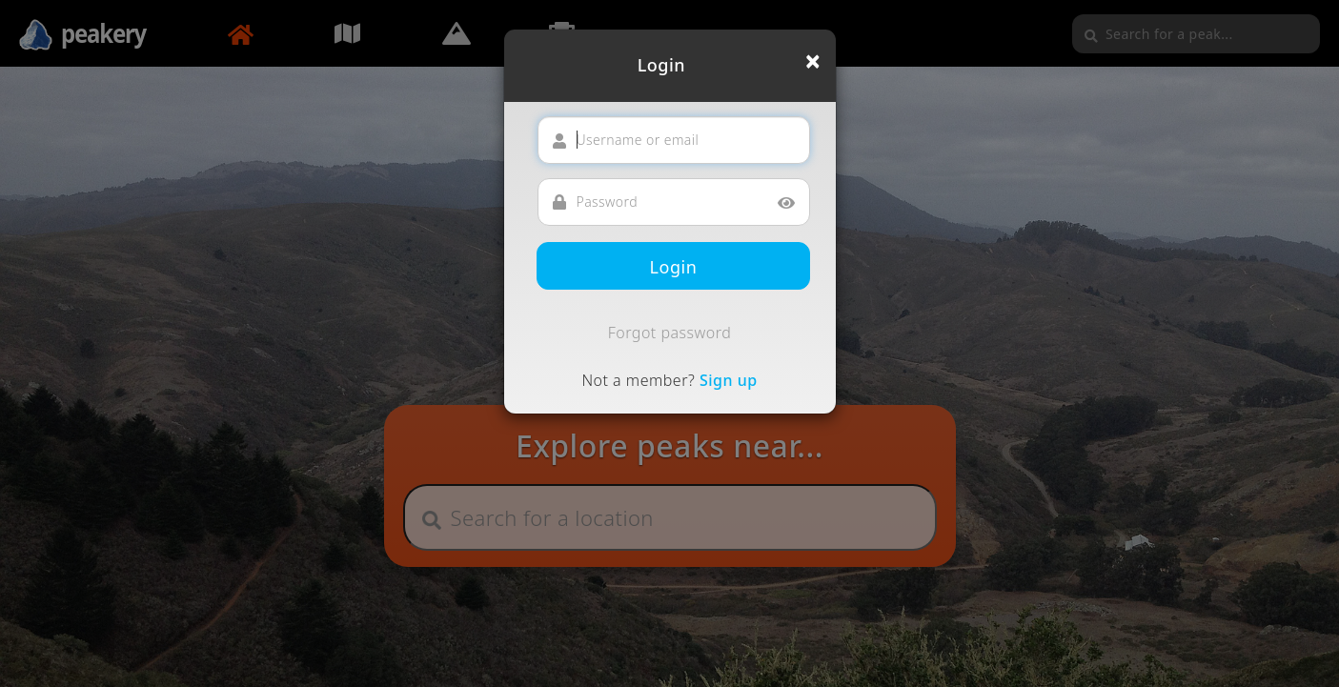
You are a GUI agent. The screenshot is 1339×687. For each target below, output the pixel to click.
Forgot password (670, 332)
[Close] (812, 61)
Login (674, 266)
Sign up (729, 380)
